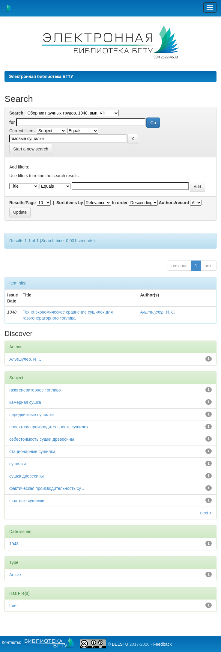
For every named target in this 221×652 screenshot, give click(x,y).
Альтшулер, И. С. (157, 312)
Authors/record (174, 202)
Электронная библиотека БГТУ (41, 76)
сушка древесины (26, 476)
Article (15, 574)
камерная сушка (25, 402)
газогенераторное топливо (35, 390)
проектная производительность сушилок (48, 426)
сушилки (17, 463)
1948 (14, 543)
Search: (17, 113)
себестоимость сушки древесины (41, 439)
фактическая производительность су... (46, 488)
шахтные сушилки (26, 500)
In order (120, 202)
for (12, 122)
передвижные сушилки (31, 414)
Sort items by (69, 202)
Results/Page (22, 202)
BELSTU (120, 644)
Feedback (162, 644)
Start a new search (30, 149)
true (12, 605)
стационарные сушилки (32, 451)
